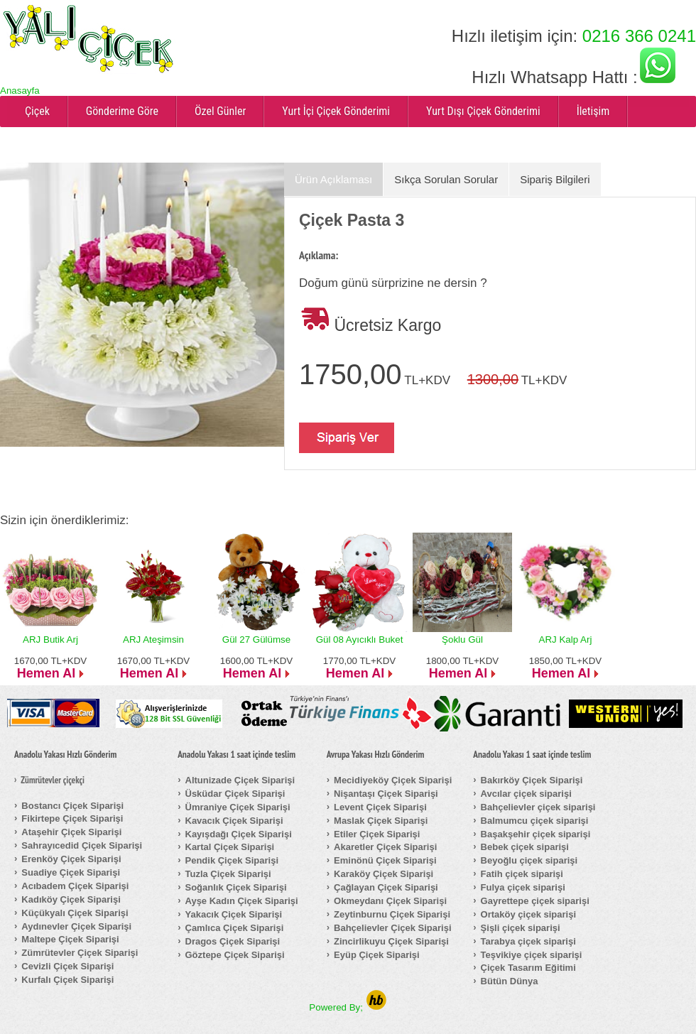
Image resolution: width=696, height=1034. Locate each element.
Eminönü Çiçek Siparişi (385, 860)
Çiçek (37, 111)
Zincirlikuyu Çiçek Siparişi (391, 941)
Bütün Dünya (509, 981)
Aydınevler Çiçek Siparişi (76, 926)
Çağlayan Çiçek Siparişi (386, 887)
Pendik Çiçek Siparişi (232, 860)
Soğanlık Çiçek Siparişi (236, 887)
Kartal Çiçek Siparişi (230, 847)
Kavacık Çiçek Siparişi (234, 820)
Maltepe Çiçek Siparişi (70, 939)
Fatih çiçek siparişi (522, 874)
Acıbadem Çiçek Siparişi (75, 886)
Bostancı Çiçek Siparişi (72, 805)
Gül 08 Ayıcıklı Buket (359, 639)
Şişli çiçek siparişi (520, 928)
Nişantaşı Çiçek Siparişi (386, 793)
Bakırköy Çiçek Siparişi (532, 780)
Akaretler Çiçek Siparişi (385, 847)
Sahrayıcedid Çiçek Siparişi (81, 845)
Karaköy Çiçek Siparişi (383, 874)
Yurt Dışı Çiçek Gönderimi (483, 111)
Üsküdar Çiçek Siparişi (235, 793)
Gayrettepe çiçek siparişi (535, 901)
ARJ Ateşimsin (153, 639)
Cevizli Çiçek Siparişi (67, 966)
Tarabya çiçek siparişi (528, 941)
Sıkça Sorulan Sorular (446, 179)
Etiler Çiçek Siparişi (377, 834)
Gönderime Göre (122, 111)
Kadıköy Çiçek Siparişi (70, 899)
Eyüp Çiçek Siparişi (377, 954)
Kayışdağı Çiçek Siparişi (238, 834)
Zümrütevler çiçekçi (53, 780)
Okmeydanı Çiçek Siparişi (390, 901)
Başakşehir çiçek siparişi (536, 834)
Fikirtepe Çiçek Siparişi (72, 818)
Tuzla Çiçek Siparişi (228, 874)
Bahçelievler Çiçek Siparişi (392, 928)
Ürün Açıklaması (333, 179)
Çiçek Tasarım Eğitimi (528, 967)
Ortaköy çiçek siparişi (528, 914)
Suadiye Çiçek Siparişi (70, 872)
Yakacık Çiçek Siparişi (234, 914)
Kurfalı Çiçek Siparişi (67, 979)
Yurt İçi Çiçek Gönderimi (336, 111)
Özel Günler (220, 111)
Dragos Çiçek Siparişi (233, 941)
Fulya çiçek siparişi (523, 887)
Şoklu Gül (462, 639)
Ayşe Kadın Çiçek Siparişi (241, 901)
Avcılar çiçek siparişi (526, 793)
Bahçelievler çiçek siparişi (538, 807)
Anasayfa (20, 90)
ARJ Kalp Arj (565, 639)
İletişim (593, 111)
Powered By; (347, 1007)
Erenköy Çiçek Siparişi (71, 859)
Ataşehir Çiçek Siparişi (71, 832)
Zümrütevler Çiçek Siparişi (79, 952)
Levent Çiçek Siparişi (380, 807)
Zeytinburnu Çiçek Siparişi (392, 914)
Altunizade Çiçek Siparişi (240, 780)
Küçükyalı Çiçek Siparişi (74, 913)
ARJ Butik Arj (50, 639)
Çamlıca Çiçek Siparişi (234, 928)
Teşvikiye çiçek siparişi (531, 954)
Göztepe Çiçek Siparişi (235, 954)
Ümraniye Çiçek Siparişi (237, 807)
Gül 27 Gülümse (256, 639)
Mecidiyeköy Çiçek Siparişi (393, 780)
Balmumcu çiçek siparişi (535, 820)
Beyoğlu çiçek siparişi (529, 860)
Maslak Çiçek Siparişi (381, 820)
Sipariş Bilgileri (554, 179)
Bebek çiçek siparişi (525, 847)
